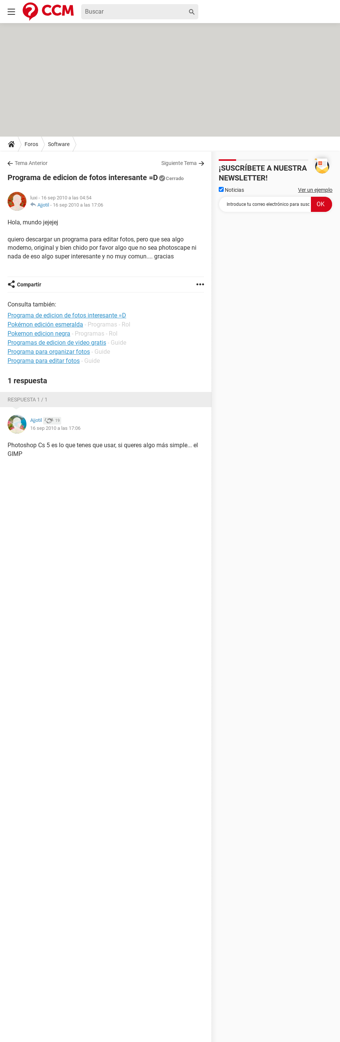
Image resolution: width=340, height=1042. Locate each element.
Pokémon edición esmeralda (45, 324)
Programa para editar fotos (44, 360)
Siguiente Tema (179, 163)
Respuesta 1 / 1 (28, 400)
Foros (31, 144)
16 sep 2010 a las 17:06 (78, 205)
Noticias (231, 190)
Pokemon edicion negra (39, 333)
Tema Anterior (31, 163)
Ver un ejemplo (315, 190)
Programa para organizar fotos (49, 351)
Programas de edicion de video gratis (57, 342)
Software (59, 144)
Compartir (29, 284)
